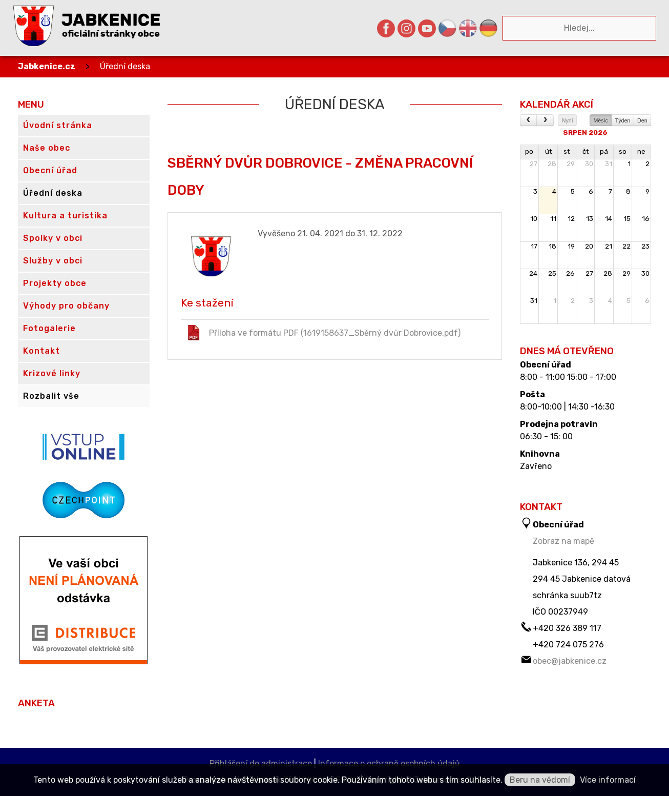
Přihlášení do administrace (261, 763)
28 (552, 164)
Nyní (567, 120)
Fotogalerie (49, 328)
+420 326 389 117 (567, 628)
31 (608, 164)
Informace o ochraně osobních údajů (389, 763)
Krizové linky (51, 373)
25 (552, 273)
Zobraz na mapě (563, 541)
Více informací (608, 780)
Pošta (532, 395)
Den (642, 120)
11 (553, 218)
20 (589, 246)
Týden (623, 120)
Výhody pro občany (66, 306)
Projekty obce (55, 283)
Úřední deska (125, 66)
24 (533, 273)
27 (533, 164)
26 (570, 273)
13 (589, 218)
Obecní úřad (545, 365)
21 (608, 246)
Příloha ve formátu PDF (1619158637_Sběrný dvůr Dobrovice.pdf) (323, 332)
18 (552, 246)
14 (608, 218)
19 (571, 246)
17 (534, 246)
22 (626, 246)
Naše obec (46, 148)
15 (627, 218)
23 (645, 246)
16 (646, 218)
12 (571, 218)
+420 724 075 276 (568, 644)
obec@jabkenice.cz (570, 661)
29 (571, 164)
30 (589, 164)
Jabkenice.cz (46, 66)
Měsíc (600, 120)
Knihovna (540, 454)
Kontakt (41, 351)
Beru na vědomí (540, 780)
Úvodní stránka (57, 125)
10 (533, 218)
